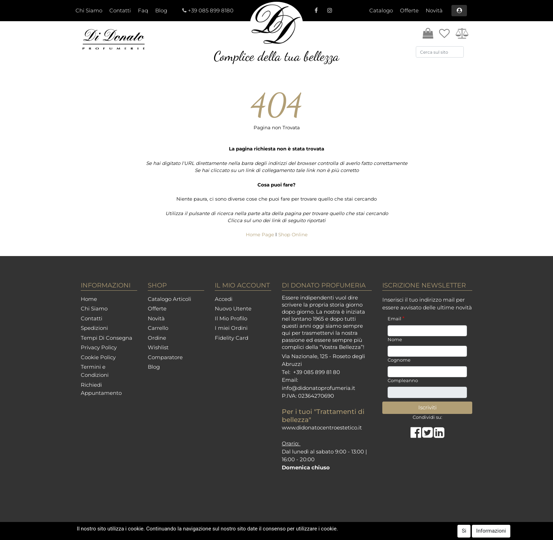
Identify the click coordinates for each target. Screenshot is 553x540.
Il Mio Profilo (231, 318)
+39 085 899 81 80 (316, 372)
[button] (459, 10)
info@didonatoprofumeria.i (317, 388)
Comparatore (165, 357)
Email (396, 318)
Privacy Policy (99, 347)
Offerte (409, 10)
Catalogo (381, 10)
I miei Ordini (231, 328)
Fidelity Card (231, 337)
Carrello (158, 328)
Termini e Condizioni (95, 370)
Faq (143, 10)
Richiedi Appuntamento (101, 388)
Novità (434, 10)
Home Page (260, 234)
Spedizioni (94, 328)
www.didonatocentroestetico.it (322, 427)
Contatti (120, 10)
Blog (161, 10)
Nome (395, 339)
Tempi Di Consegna (106, 337)
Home (89, 299)
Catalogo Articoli (169, 299)
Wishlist (158, 347)
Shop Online (293, 234)
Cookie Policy (98, 357)
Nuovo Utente (233, 308)
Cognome (399, 360)
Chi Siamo (88, 10)
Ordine (157, 337)
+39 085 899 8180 (210, 10)
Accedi (223, 299)
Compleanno (403, 380)
